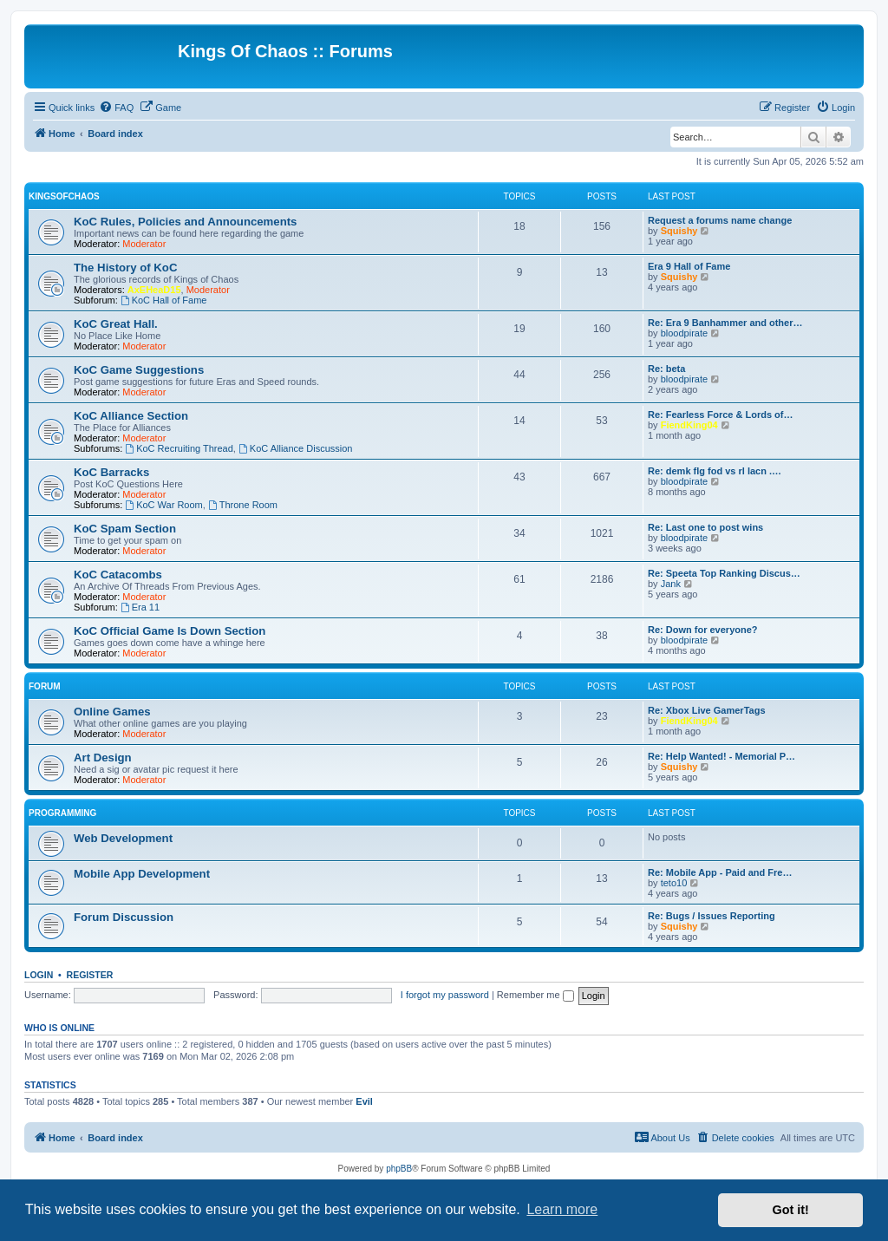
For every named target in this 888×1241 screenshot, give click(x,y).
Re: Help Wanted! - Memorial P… (721, 756)
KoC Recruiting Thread (179, 448)
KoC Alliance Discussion (295, 448)
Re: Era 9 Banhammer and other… (725, 322)
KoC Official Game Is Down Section (169, 630)
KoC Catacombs (118, 574)
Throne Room (243, 505)
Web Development (123, 838)
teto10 (674, 883)
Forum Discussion (123, 917)
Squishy (679, 230)
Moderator (144, 243)
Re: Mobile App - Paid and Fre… (720, 872)
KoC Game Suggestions (139, 369)
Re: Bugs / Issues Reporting (711, 916)
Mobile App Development (142, 873)
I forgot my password (445, 995)
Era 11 (140, 607)
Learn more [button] (561, 1209)
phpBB (399, 1168)
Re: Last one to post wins (705, 527)
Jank (671, 583)
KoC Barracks (111, 472)
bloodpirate (684, 333)
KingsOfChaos (64, 196)
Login (38, 975)
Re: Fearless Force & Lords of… (720, 414)
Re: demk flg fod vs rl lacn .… (714, 471)
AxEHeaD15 (154, 289)
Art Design (103, 757)
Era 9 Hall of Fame (689, 266)
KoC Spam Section (125, 528)
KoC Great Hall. (116, 323)
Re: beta (666, 368)
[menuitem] (116, 107)
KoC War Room (163, 505)
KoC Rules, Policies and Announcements (185, 221)
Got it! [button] (791, 1210)
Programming (62, 813)
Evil (364, 1101)
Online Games (112, 711)
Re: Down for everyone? (703, 629)
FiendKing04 (689, 425)
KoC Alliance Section (131, 415)
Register (90, 975)
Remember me (535, 995)
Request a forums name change (720, 220)
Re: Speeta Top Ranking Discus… (724, 573)
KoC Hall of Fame (164, 300)
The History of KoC (125, 267)
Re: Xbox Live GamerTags (707, 710)
